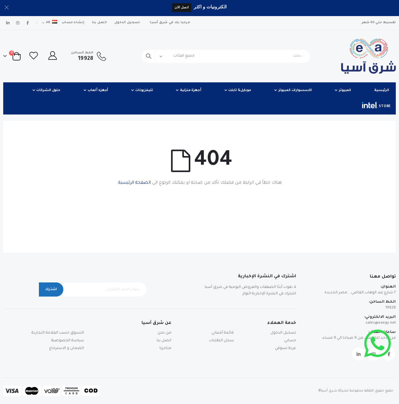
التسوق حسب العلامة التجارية (58, 333)
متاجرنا (165, 348)
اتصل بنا (99, 22)
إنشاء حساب (73, 22)
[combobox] (226, 56)
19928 (390, 308)
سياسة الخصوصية (67, 341)
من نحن (164, 333)
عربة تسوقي (285, 348)
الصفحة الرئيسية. (134, 182)
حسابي (290, 341)
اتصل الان (182, 7)
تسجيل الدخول (127, 22)
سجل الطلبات (221, 341)
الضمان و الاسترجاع (66, 348)
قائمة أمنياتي (223, 333)
